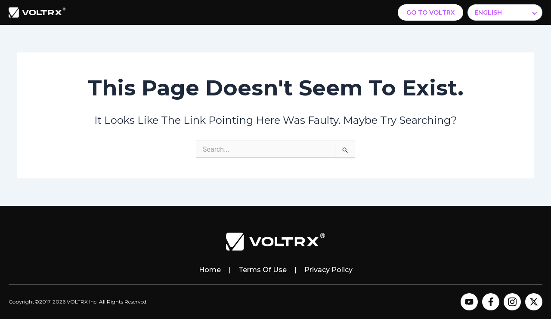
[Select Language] (504, 12)
